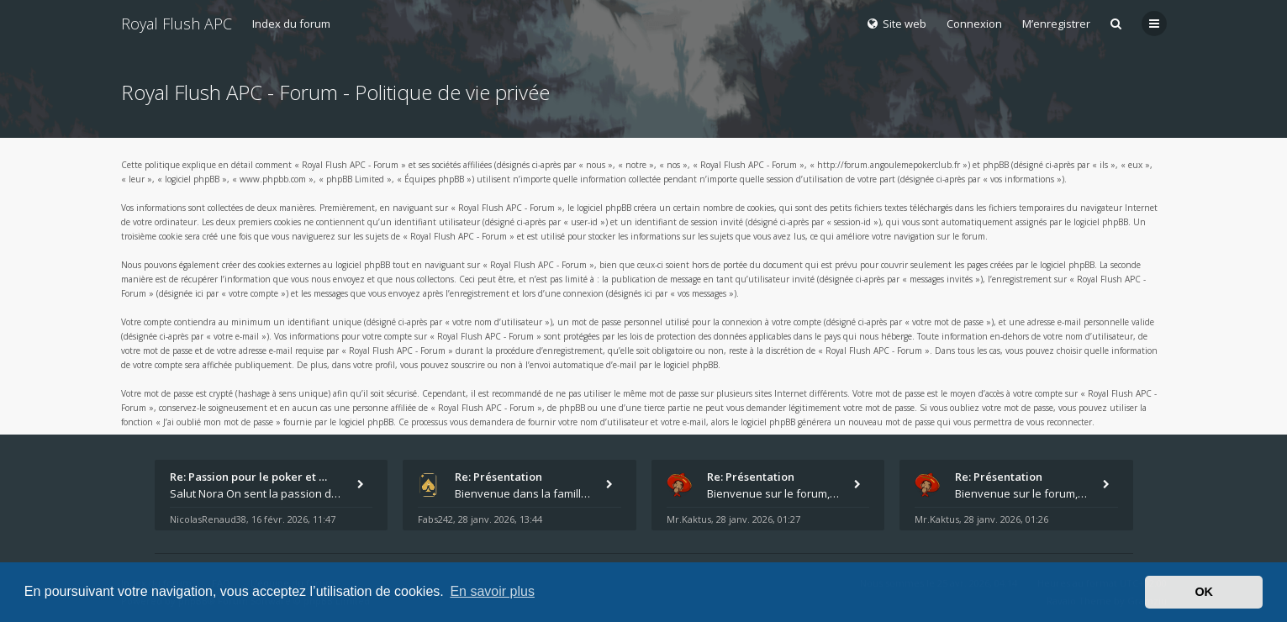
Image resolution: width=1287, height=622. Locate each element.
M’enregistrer (1056, 23)
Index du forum (291, 23)
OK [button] (1204, 591)
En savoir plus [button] (492, 591)
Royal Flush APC (176, 23)
